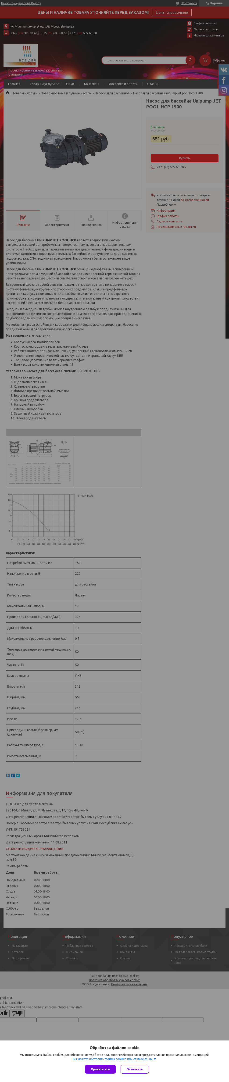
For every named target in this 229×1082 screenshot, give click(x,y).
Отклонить (135, 1069)
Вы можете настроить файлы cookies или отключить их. (112, 1059)
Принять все (100, 1069)
